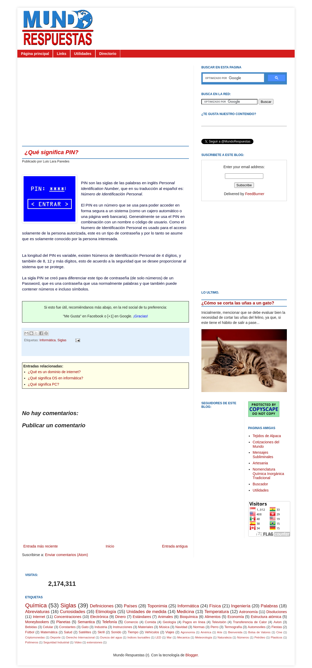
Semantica (86, 622)
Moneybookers (37, 622)
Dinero (120, 617)
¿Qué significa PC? (43, 384)
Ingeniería (241, 605)
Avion (277, 622)
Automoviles (257, 627)
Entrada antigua (175, 546)
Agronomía (188, 632)
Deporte (55, 637)
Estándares (142, 617)
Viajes (169, 632)
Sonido (116, 632)
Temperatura (216, 611)
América (206, 632)
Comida (150, 622)
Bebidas (31, 627)
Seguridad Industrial (56, 642)
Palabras (269, 605)
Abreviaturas (37, 611)
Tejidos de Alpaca (267, 436)
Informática (48, 340)
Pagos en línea (194, 622)
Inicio (110, 546)
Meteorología (203, 637)
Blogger (192, 655)
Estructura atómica (266, 617)
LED (158, 637)
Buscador (260, 484)
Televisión (219, 622)
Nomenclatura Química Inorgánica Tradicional (268, 473)
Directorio (107, 54)
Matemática (49, 632)
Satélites (85, 632)
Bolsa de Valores (259, 632)
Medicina (185, 611)
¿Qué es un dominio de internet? (54, 372)
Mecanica (183, 637)
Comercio (131, 622)
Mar (169, 637)
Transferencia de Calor (250, 622)
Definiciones (102, 605)
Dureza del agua (111, 637)
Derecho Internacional (80, 637)
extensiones (94, 642)
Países (130, 605)
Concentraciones (67, 617)
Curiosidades (72, 611)
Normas (198, 627)
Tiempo (133, 632)
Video (78, 642)
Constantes (67, 627)
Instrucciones (122, 627)
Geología (169, 622)
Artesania (260, 463)
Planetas (63, 622)
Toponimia (157, 605)
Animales (165, 617)
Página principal (35, 54)
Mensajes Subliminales (263, 454)
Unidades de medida (146, 611)
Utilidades (82, 54)
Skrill (101, 632)
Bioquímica (189, 617)
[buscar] (232, 78)
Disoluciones (276, 612)
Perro (214, 627)
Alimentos (213, 617)
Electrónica (99, 617)
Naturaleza (225, 637)
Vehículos (152, 632)
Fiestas (276, 627)
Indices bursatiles (138, 637)
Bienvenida (235, 632)
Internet (39, 617)
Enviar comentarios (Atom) (66, 555)
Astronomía (248, 612)
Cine (279, 632)
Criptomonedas (35, 637)
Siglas (62, 340)
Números (243, 637)
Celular (48, 627)
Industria (101, 627)
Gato (85, 627)
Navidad (181, 627)
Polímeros (31, 642)
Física (215, 605)
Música (164, 627)
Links (61, 54)
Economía (236, 617)
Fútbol (29, 632)
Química (36, 605)
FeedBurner (254, 194)
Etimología (106, 611)
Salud (68, 632)
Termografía (233, 627)
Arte (219, 632)
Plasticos (276, 637)
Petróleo (259, 637)
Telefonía (109, 622)
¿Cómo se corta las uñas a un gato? (237, 303)
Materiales (145, 627)
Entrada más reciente (40, 546)
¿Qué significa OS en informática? (55, 378)
